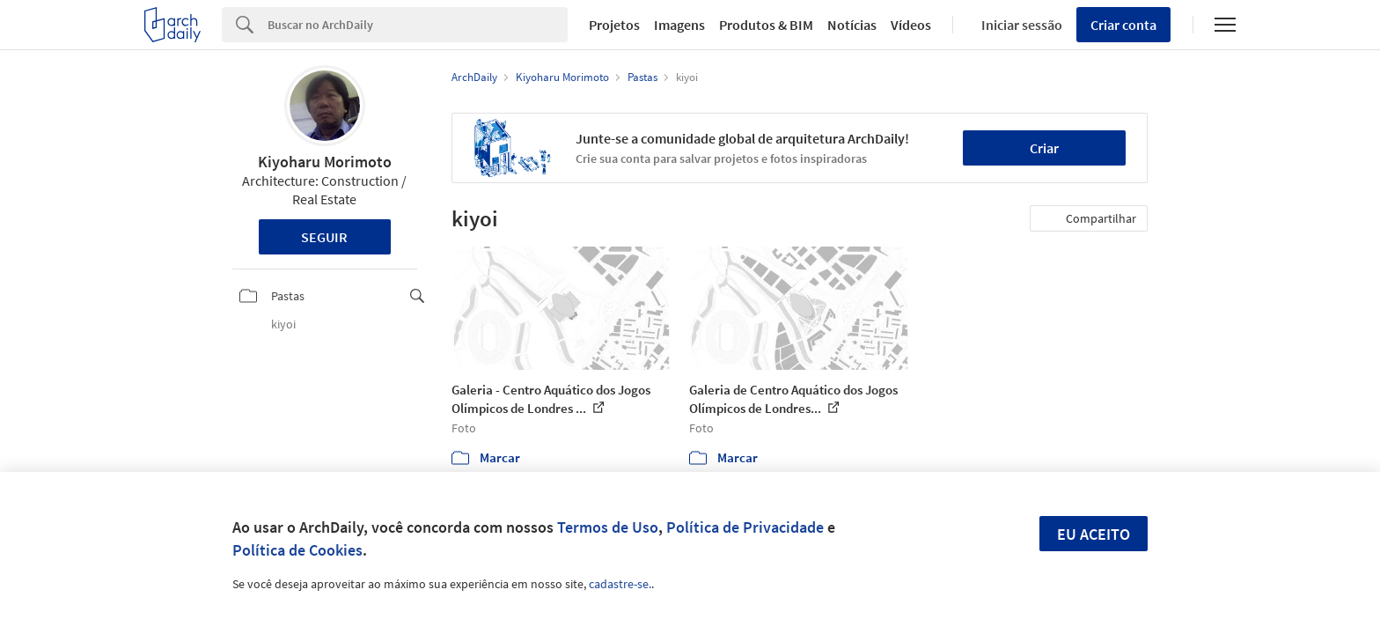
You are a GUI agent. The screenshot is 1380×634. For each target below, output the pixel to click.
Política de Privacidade (745, 527)
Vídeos (911, 25)
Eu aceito (1093, 534)
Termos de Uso (607, 527)
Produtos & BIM (766, 25)
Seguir (324, 237)
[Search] (418, 24)
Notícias (852, 25)
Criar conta (1123, 24)
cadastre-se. (620, 584)
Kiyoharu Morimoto (325, 161)
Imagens (679, 25)
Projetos (614, 25)
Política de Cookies (297, 550)
